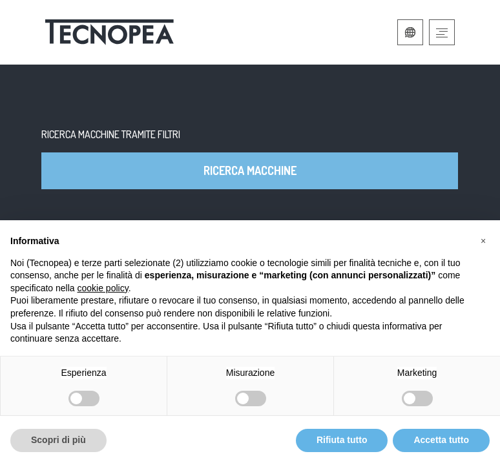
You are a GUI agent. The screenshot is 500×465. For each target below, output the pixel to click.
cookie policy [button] (103, 288)
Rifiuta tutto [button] (342, 440)
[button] (483, 241)
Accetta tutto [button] (441, 440)
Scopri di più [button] (58, 440)
